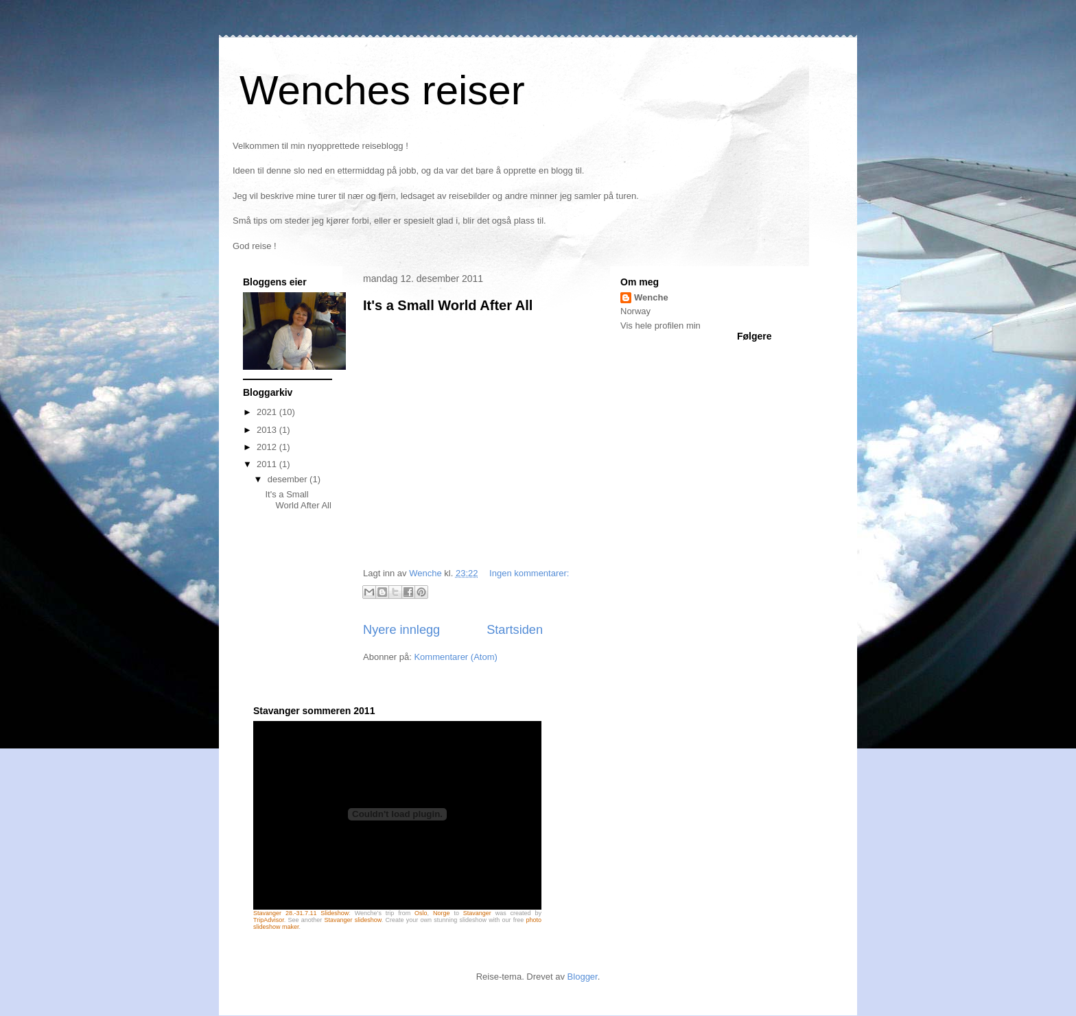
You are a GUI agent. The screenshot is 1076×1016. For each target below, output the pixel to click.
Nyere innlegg (401, 630)
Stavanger (477, 913)
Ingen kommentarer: (529, 573)
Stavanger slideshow (352, 920)
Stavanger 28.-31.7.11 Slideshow (301, 913)
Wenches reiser (382, 90)
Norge (441, 913)
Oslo (421, 913)
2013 (268, 430)
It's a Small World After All (448, 305)
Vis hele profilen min (660, 325)
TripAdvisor (268, 920)
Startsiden (515, 630)
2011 (268, 464)
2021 (268, 412)
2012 (268, 447)
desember (288, 479)
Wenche (651, 297)
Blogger (583, 976)
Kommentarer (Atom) (455, 657)
